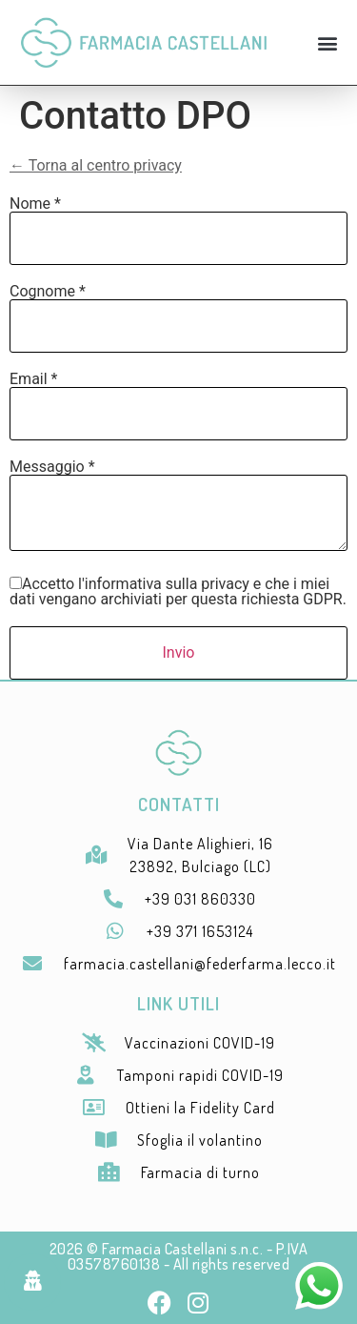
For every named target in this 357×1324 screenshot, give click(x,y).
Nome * (35, 204)
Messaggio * (52, 467)
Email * (33, 379)
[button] (327, 42)
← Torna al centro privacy (96, 165)
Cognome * (48, 291)
